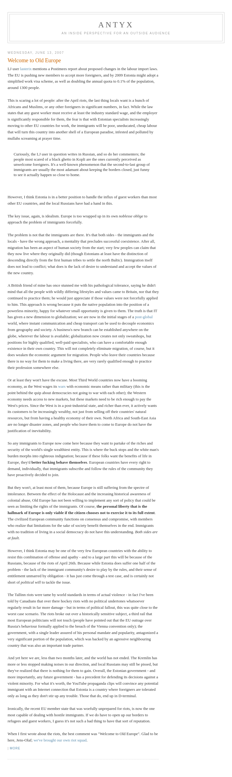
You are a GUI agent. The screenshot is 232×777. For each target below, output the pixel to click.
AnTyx (116, 24)
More (15, 748)
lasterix (26, 68)
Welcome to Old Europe (34, 60)
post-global (144, 317)
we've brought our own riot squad (60, 740)
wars (62, 386)
